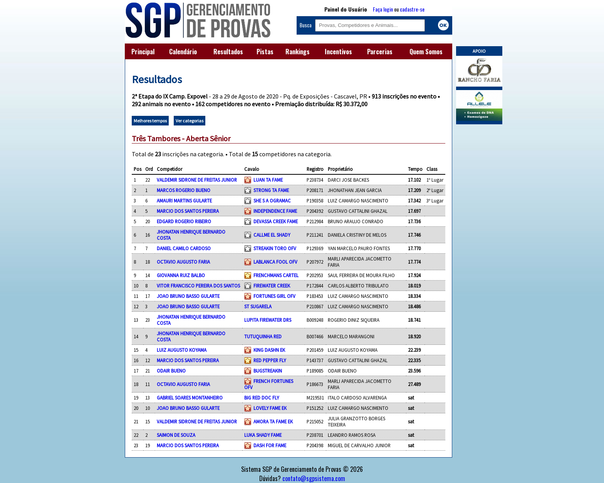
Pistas (265, 51)
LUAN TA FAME (268, 180)
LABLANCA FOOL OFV (275, 262)
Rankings (297, 51)
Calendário (183, 51)
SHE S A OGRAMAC (272, 200)
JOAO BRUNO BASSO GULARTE (188, 296)
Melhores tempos (150, 121)
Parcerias (380, 51)
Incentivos (338, 51)
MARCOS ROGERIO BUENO (183, 190)
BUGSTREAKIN (267, 371)
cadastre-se (412, 9)
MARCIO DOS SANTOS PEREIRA (188, 211)
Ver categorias (189, 121)
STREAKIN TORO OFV (274, 248)
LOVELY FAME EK (270, 408)
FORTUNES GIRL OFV (274, 296)
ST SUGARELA (258, 306)
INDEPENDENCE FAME (275, 211)
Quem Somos (426, 51)
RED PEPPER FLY (269, 360)
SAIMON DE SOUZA (176, 435)
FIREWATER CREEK (271, 285)
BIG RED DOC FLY (261, 397)
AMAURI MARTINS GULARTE (184, 200)
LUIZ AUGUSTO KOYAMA (181, 350)
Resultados (228, 51)
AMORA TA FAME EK (273, 421)
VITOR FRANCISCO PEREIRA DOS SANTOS (198, 285)
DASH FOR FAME (269, 445)
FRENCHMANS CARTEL (276, 275)
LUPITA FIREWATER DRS (267, 320)
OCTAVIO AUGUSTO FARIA (183, 262)
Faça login (383, 9)
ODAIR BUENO (171, 371)
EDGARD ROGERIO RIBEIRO (184, 221)
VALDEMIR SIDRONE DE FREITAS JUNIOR (197, 180)
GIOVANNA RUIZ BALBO (181, 275)
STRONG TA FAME (271, 190)
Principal (142, 51)
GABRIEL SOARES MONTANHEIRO (190, 397)
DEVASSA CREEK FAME (275, 221)
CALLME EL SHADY (271, 235)
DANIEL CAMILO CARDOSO (184, 248)
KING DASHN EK (269, 350)
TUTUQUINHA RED (263, 336)
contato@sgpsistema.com (313, 478)
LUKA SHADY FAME (263, 435)
